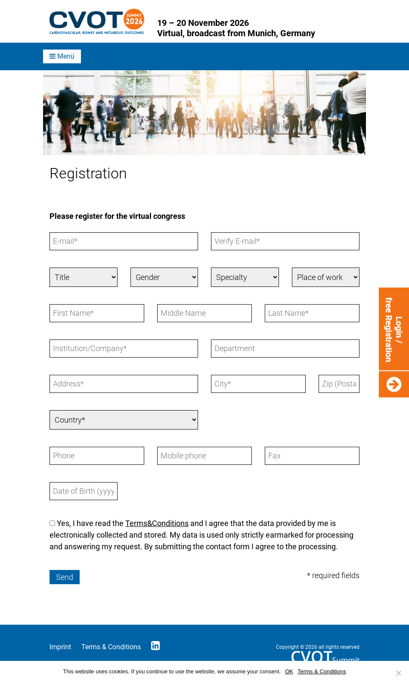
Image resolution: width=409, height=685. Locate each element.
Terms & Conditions (111, 647)
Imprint (60, 647)
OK (289, 671)
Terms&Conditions (157, 523)
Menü (62, 56)
